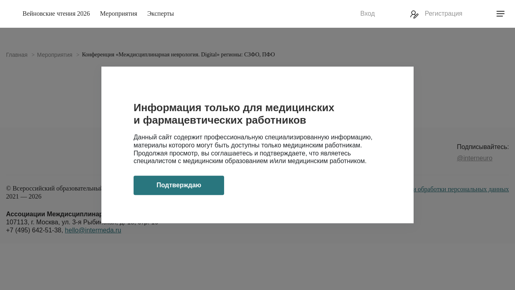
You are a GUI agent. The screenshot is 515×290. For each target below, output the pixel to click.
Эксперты (160, 13)
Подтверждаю (179, 185)
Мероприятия (119, 13)
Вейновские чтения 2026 (56, 13)
